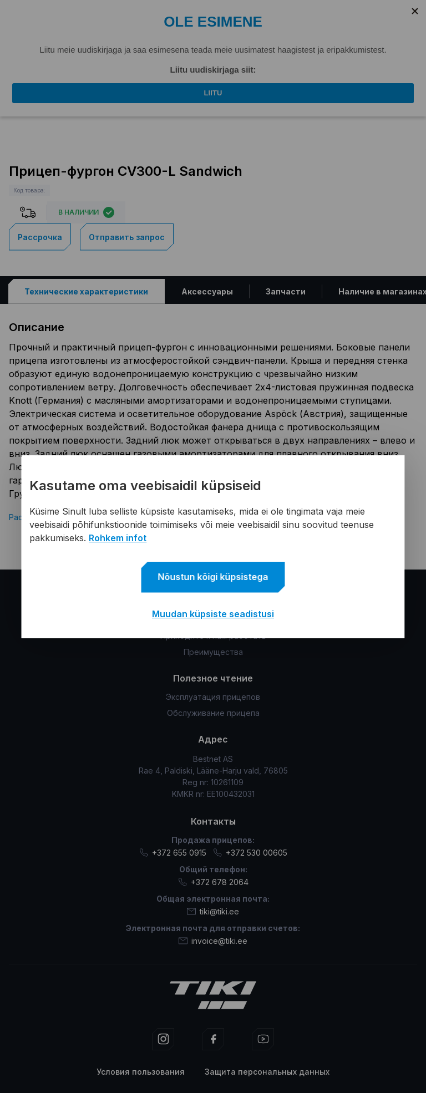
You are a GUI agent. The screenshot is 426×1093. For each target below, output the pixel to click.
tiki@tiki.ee (213, 911)
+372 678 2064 (213, 882)
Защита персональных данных (267, 1071)
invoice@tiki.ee (213, 940)
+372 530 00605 (250, 852)
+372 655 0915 (172, 852)
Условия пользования (141, 1071)
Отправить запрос (127, 236)
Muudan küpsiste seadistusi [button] (213, 613)
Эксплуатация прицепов (213, 696)
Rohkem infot (117, 537)
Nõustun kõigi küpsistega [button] (213, 576)
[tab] (86, 290)
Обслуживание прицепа (213, 713)
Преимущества (213, 652)
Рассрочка (40, 236)
